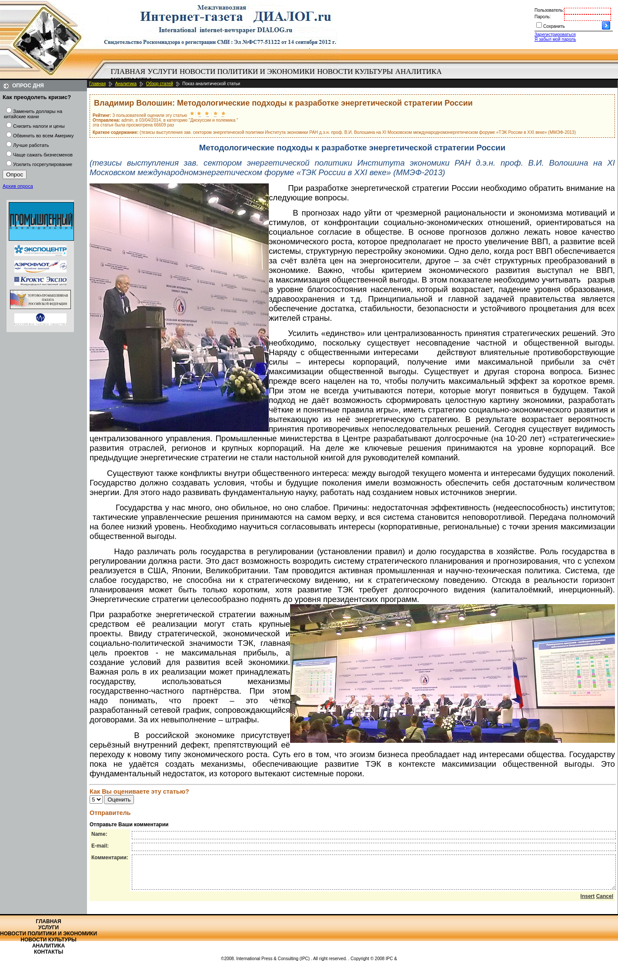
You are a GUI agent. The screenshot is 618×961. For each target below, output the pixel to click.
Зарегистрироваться (555, 34)
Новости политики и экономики (247, 71)
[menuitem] (128, 71)
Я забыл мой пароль (555, 39)
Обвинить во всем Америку (43, 135)
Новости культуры (355, 71)
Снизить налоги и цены (39, 126)
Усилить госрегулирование (42, 164)
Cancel (604, 903)
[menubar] (278, 76)
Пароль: (542, 16)
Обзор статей (159, 83)
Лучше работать (31, 145)
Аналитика (418, 71)
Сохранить (554, 26)
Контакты (48, 952)
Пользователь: (549, 10)
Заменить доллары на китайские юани (33, 114)
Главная (128, 71)
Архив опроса (18, 186)
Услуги (162, 71)
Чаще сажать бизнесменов (43, 154)
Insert (588, 903)
